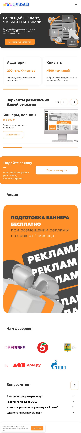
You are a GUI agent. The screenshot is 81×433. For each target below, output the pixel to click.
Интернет (9, 390)
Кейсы (30, 412)
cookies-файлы (20, 426)
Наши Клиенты (31, 399)
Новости (31, 406)
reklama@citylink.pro (52, 396)
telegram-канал (49, 401)
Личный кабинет (70, 391)
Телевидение (10, 407)
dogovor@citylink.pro (52, 390)
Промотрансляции (13, 412)
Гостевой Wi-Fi (11, 395)
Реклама (8, 424)
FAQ (68, 398)
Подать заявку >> (56, 170)
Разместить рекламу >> (20, 41)
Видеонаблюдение (13, 401)
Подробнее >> (13, 134)
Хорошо (37, 428)
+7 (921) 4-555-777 (51, 407)
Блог (29, 417)
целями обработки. (23, 360)
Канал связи (10, 418)
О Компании (32, 391)
